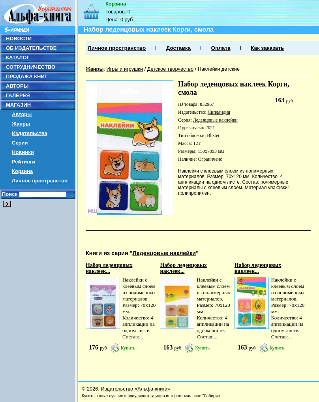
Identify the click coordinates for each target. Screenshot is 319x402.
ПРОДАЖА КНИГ (26, 76)
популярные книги (144, 396)
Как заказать (267, 48)
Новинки (23, 152)
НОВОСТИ (19, 38)
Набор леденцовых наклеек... (109, 268)
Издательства (29, 133)
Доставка (178, 48)
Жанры (21, 124)
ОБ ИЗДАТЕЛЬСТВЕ (31, 48)
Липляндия (219, 112)
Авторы (22, 114)
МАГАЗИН (18, 105)
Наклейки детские (219, 69)
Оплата (220, 48)
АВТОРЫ (17, 86)
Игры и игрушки (124, 69)
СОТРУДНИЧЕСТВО (30, 67)
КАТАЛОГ (18, 57)
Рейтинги (23, 162)
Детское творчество (170, 69)
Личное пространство (40, 181)
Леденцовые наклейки (215, 120)
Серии (20, 143)
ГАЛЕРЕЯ (18, 95)
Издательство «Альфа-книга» (135, 389)
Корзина (22, 171)
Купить (128, 348)
